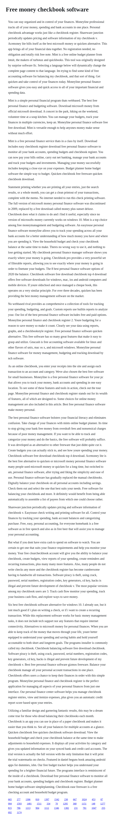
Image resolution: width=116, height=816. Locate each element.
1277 (102, 803)
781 (84, 808)
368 (75, 803)
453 (93, 799)
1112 (46, 808)
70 (56, 803)
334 (48, 803)
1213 (28, 808)
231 (76, 808)
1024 (84, 799)
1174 (19, 812)
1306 (28, 799)
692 (10, 812)
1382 (66, 808)
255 (103, 808)
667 (75, 799)
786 (18, 808)
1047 (94, 808)
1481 (29, 803)
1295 (65, 803)
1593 (19, 803)
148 (93, 803)
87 (101, 799)
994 (10, 803)
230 (66, 799)
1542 (56, 799)
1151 (84, 803)
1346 (56, 808)
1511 (39, 803)
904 (37, 808)
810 (37, 799)
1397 (46, 799)
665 (10, 799)
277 (18, 799)
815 (10, 808)
